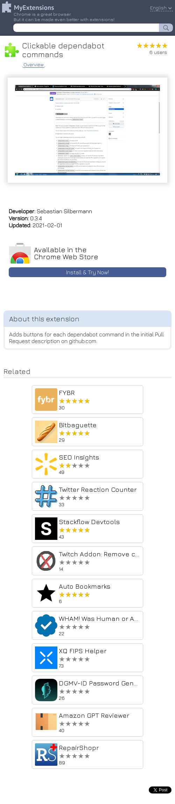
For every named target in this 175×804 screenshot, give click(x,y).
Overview (33, 64)
